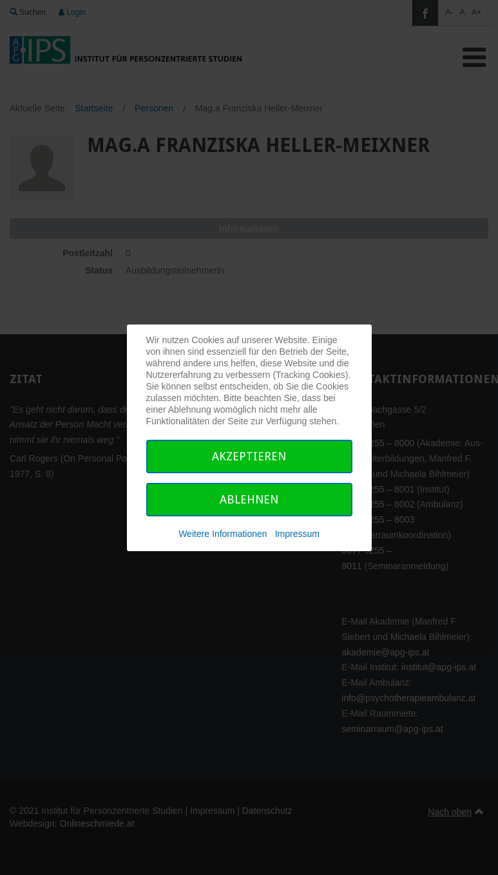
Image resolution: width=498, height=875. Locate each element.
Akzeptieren (249, 456)
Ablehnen (249, 499)
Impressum (297, 534)
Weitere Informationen (222, 534)
